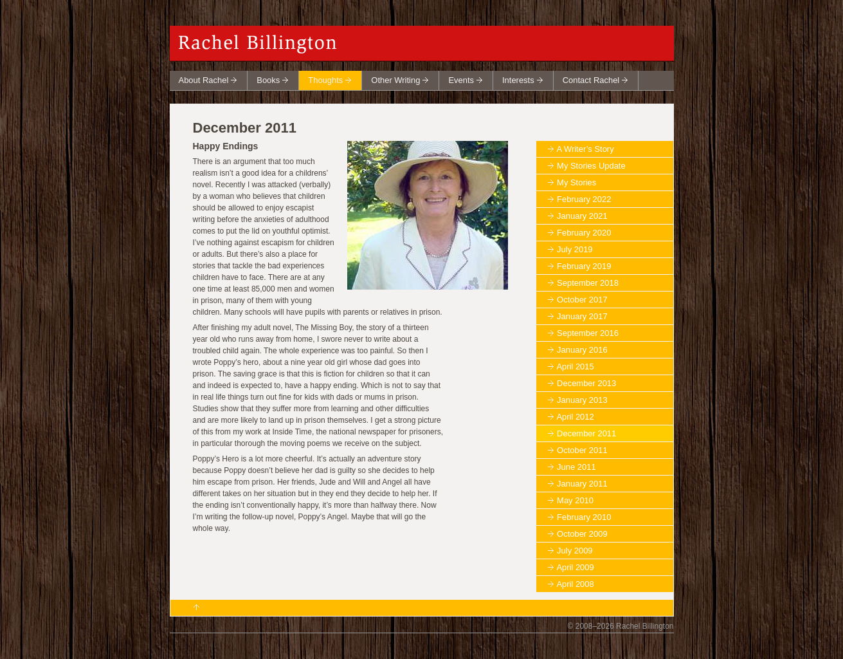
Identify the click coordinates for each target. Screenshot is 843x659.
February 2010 (584, 517)
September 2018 (588, 283)
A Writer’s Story (584, 149)
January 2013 (582, 400)
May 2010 (575, 500)
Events (461, 80)
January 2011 (582, 483)
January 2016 (582, 350)
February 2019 (584, 266)
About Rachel (204, 80)
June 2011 (576, 467)
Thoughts (325, 80)
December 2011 (586, 433)
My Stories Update (591, 166)
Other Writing (395, 80)
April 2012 (575, 417)
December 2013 (586, 383)
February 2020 (584, 232)
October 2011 (582, 450)
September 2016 (588, 333)
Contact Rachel (591, 80)
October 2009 (582, 534)
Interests (518, 80)
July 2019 (574, 249)
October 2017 (582, 299)
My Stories (576, 182)
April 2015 (575, 366)
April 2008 (575, 584)
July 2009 (574, 550)
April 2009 (575, 567)
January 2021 (582, 216)
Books (268, 80)
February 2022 (584, 199)
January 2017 (582, 316)
